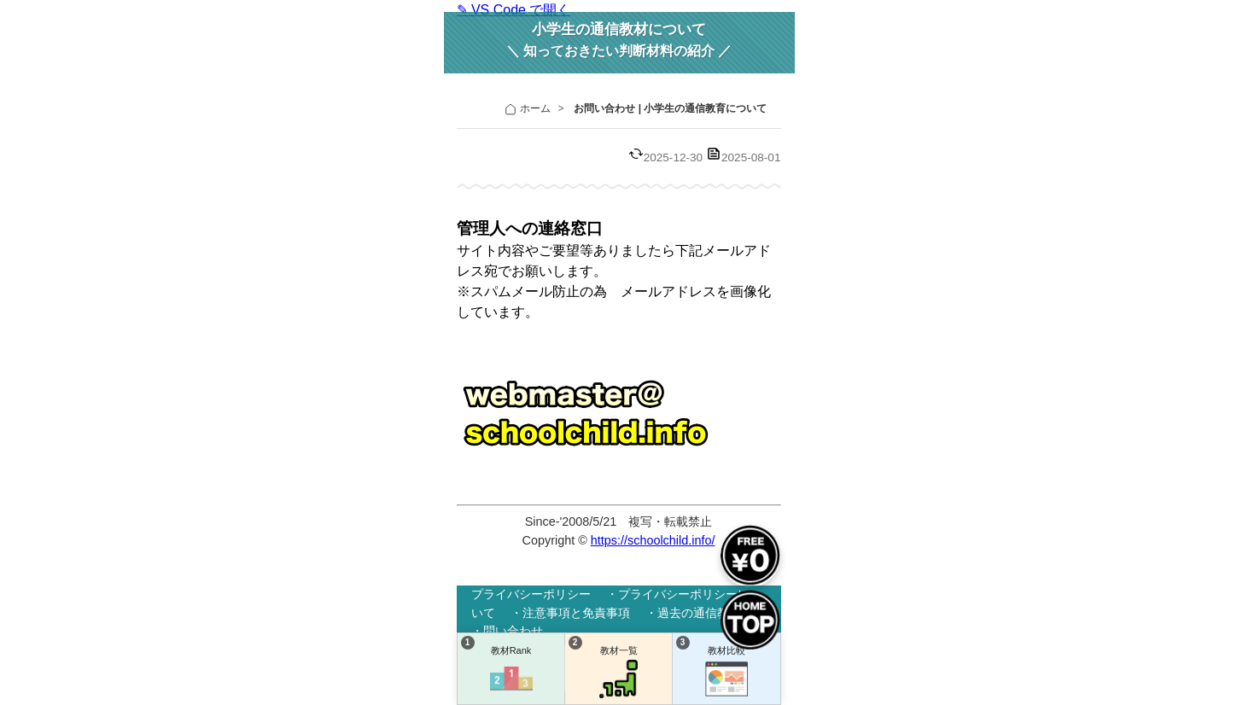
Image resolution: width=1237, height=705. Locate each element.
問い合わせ (513, 631)
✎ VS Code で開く (514, 10)
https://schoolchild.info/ (653, 540)
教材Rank (511, 671)
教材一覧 (619, 671)
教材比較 (726, 671)
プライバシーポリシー (531, 594)
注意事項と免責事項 (576, 613)
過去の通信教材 (699, 613)
